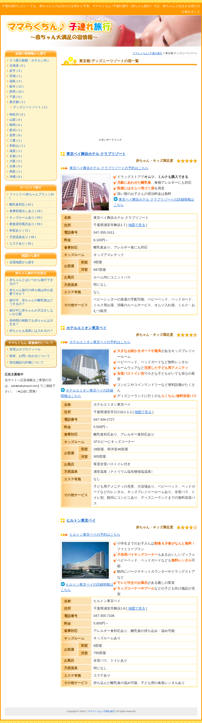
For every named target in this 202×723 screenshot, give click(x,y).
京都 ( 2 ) (15, 156)
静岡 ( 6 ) (15, 124)
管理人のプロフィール (25, 349)
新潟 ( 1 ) (15, 130)
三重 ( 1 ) (15, 140)
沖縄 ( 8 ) (15, 176)
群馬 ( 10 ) (16, 91)
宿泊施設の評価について (26, 362)
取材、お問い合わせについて (29, 355)
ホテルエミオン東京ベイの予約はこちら (100, 342)
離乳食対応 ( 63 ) (21, 204)
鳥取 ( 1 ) (15, 171)
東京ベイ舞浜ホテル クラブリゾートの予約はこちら (109, 168)
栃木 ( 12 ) (16, 86)
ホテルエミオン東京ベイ (86, 328)
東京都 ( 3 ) (17, 102)
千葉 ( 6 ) (15, 96)
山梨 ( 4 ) (15, 119)
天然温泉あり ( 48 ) (22, 237)
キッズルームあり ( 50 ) (25, 217)
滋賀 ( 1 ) (15, 150)
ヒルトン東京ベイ (81, 520)
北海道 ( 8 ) (17, 65)
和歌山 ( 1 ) (17, 145)
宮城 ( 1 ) (15, 76)
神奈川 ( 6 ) (17, 114)
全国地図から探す (21, 262)
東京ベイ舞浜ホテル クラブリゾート (96, 154)
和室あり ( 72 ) (19, 230)
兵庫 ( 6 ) (15, 166)
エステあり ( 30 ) (21, 243)
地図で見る (136, 225)
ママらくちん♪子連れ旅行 (147, 53)
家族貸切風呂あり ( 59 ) (25, 224)
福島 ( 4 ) (15, 81)
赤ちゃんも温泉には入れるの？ (31, 330)
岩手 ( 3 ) (15, 70)
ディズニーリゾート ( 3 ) (30, 107)
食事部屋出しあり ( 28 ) (25, 211)
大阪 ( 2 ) (15, 161)
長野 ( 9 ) (15, 135)
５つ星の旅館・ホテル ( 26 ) (28, 60)
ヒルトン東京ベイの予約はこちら (95, 534)
